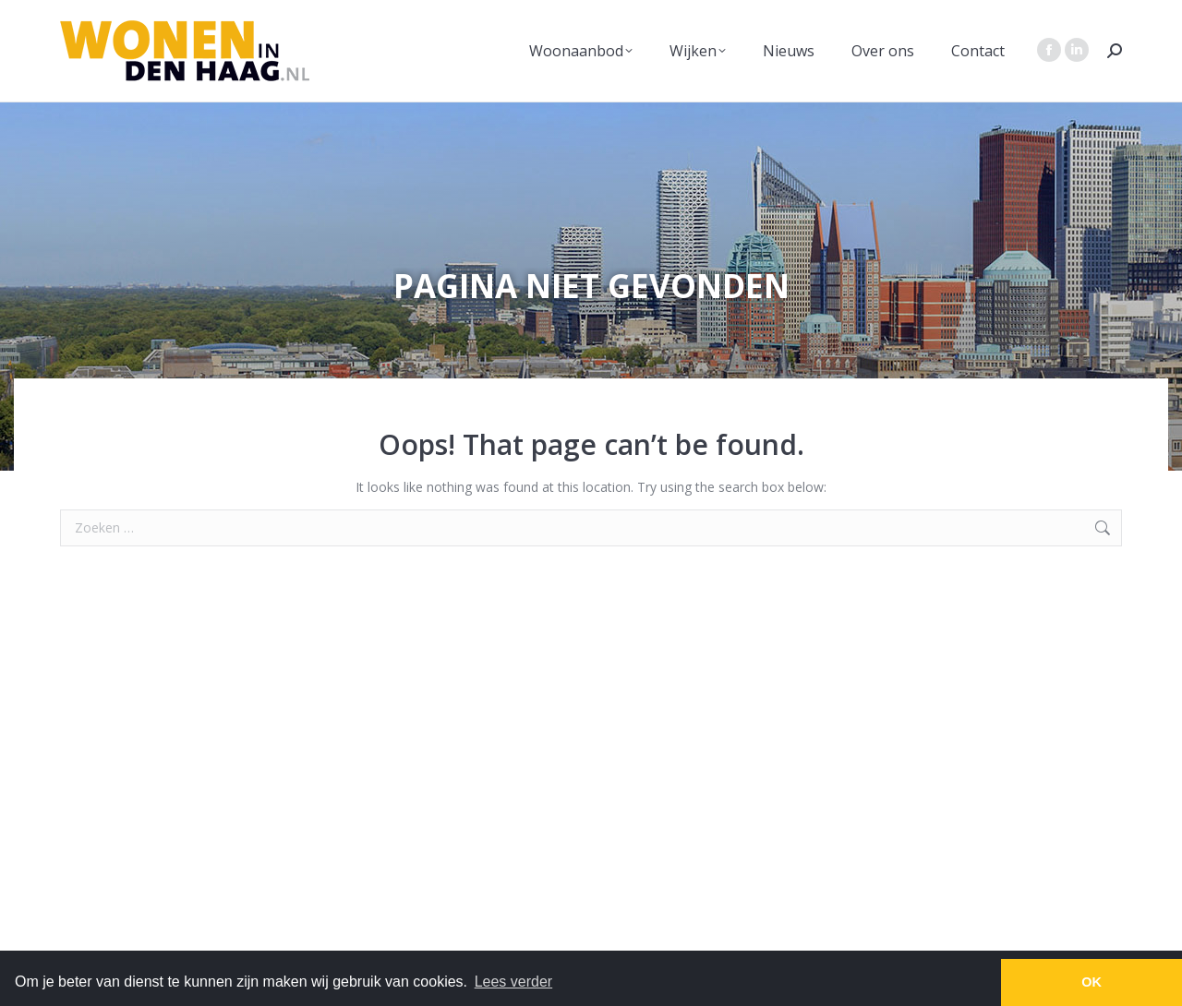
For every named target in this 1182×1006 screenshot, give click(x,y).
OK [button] (1091, 982)
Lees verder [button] (514, 981)
